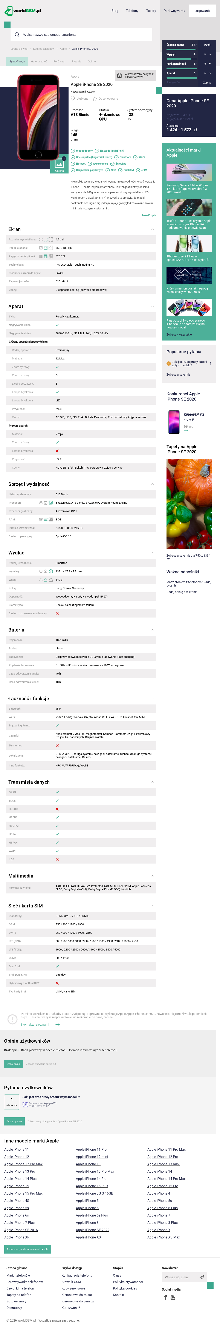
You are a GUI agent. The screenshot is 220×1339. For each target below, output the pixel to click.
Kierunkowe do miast (77, 1297)
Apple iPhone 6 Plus (162, 1210)
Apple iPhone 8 (87, 1225)
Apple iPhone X (158, 1232)
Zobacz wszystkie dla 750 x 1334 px (188, 579)
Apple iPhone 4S (16, 1203)
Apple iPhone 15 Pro (162, 1188)
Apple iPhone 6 (87, 1210)
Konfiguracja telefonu (77, 1278)
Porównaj (59, 61)
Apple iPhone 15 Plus (92, 1188)
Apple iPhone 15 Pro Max (23, 1196)
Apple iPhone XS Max (163, 1240)
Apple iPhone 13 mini (163, 1166)
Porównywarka (174, 11)
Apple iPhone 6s (16, 1218)
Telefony (132, 11)
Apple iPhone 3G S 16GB (94, 1196)
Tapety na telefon (18, 1297)
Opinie (92, 61)
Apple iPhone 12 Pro (162, 1159)
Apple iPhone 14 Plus (20, 1181)
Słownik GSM (71, 1284)
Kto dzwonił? (71, 1310)
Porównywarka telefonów (24, 1284)
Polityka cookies (125, 1291)
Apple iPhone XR (16, 1240)
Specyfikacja (17, 61)
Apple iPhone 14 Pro (91, 1181)
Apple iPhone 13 (88, 1166)
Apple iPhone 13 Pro (19, 1174)
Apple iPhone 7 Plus (19, 1225)
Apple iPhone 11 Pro (91, 1152)
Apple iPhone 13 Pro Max (95, 1174)
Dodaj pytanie (15, 1123)
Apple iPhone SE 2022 (92, 1232)
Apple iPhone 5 (87, 1203)
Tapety (151, 11)
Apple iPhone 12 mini (92, 1159)
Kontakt (118, 1297)
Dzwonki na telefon (20, 1291)
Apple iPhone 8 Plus (162, 1225)
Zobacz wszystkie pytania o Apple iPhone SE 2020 (58, 1123)
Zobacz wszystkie (178, 397)
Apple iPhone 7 (158, 1218)
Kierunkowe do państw (78, 1304)
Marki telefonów (18, 1278)
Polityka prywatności (128, 1284)
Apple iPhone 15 (16, 1188)
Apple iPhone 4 (158, 1196)
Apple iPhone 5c (159, 1203)
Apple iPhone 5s (16, 1210)
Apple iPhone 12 (16, 1159)
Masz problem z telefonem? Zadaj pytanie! (189, 606)
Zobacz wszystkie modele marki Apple (30, 1251)
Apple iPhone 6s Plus (92, 1218)
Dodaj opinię (14, 1064)
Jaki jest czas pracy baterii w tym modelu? (189, 386)
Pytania (76, 61)
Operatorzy (14, 1310)
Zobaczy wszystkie (179, 357)
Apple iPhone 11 (16, 1152)
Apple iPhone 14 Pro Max (166, 1181)
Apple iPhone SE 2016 (21, 1232)
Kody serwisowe (73, 1291)
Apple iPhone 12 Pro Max (23, 1166)
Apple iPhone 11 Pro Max (166, 1152)
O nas (117, 1278)
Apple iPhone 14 (159, 1174)
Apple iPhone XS (88, 1240)
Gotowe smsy (16, 1304)
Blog (115, 11)
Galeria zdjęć (39, 61)
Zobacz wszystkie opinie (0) (44, 1064)
